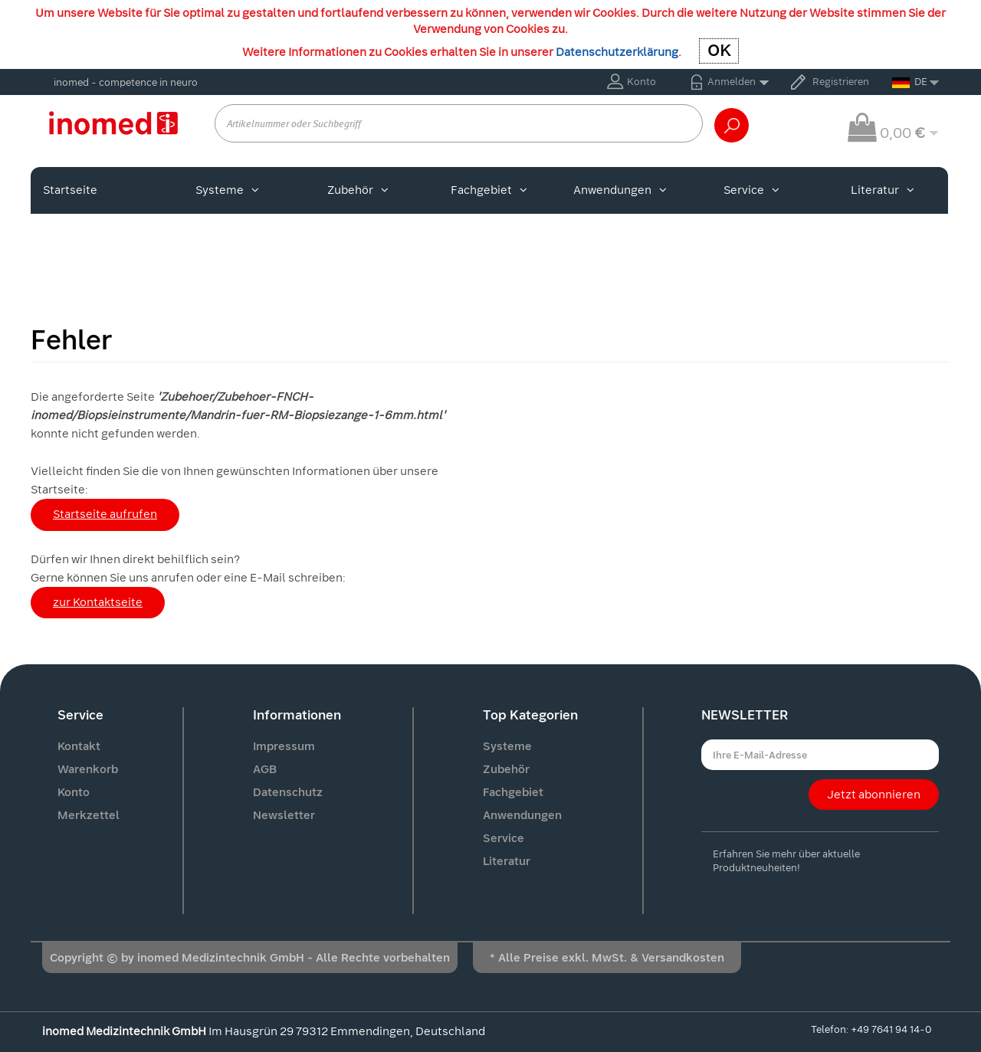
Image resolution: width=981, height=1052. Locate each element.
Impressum (284, 746)
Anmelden (731, 81)
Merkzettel (88, 815)
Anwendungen (620, 190)
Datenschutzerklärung (617, 52)
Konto (641, 81)
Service (751, 190)
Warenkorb (87, 769)
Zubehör (358, 190)
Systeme (227, 190)
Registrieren (840, 81)
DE (909, 81)
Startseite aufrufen (105, 514)
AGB (265, 769)
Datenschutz (288, 792)
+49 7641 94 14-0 (891, 1029)
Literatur (882, 190)
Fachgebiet (489, 190)
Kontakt (78, 746)
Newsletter (284, 815)
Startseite (70, 190)
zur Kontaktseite (98, 602)
